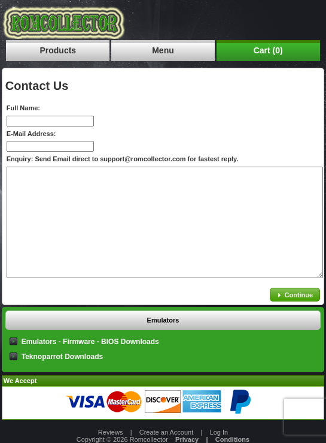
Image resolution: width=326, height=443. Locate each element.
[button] (295, 295)
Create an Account (166, 432)
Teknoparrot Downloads (62, 356)
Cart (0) (268, 50)
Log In (219, 432)
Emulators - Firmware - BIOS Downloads (90, 341)
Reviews (110, 432)
